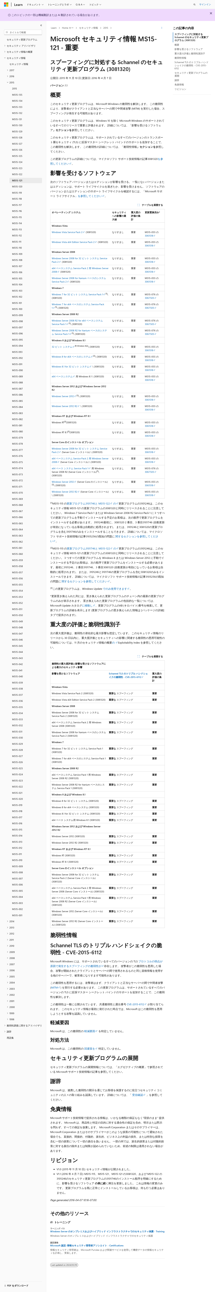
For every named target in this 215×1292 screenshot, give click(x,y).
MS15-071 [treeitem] (17, 486)
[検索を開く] (194, 5)
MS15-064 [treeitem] (17, 529)
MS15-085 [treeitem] (17, 400)
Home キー (68, 27)
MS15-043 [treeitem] (17, 658)
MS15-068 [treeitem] (17, 504)
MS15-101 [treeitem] (17, 303)
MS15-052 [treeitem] (17, 602)
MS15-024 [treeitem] (17, 774)
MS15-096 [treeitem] (17, 333)
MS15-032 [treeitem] (17, 725)
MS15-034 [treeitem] (17, 713)
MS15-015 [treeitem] (17, 829)
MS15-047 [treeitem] (17, 633)
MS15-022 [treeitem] (17, 786)
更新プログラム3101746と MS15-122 (88, 503)
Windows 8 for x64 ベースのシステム (71, 356)
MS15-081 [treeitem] (17, 425)
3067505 (149, 297)
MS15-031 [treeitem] (17, 731)
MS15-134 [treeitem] (17, 100)
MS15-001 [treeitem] (17, 915)
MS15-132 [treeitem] (17, 113)
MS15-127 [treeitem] (17, 143)
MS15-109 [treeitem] (17, 254)
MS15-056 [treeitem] (17, 578)
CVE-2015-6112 (135, 1004)
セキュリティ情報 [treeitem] (18, 64)
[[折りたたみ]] (41, 25)
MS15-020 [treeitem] (17, 798)
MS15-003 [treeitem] (17, 903)
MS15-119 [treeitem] (17, 192)
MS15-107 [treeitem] (17, 266)
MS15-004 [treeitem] (17, 896)
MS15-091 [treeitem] (17, 364)
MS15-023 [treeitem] (17, 780)
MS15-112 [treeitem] (17, 235)
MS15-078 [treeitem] (17, 443)
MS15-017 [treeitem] (17, 817)
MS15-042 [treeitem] (17, 664)
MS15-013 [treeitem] (17, 841)
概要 (177, 44)
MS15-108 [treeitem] (17, 260)
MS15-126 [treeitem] (17, 149)
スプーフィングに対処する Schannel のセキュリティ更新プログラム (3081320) (191, 37)
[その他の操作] (162, 28)
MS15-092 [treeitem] (17, 358)
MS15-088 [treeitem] (17, 382)
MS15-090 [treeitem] (17, 370)
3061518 (149, 235)
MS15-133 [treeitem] (17, 107)
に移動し (87, 605)
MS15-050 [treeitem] (17, 615)
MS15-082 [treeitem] (17, 419)
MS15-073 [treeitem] (17, 474)
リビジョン (180, 89)
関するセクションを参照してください (84, 581)
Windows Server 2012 (63, 396)
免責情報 (179, 84)
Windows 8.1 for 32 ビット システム (70, 366)
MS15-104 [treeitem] (17, 284)
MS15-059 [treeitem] (17, 560)
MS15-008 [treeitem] (17, 872)
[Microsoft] (6, 4)
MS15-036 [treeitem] (17, 700)
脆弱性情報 (180, 57)
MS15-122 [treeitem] (17, 174)
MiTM (54, 987)
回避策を (89, 1048)
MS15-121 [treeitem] (17, 180)
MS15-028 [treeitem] (17, 749)
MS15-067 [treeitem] (17, 511)
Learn (54, 27)
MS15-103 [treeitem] (17, 290)
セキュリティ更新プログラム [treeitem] (22, 39)
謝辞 (177, 80)
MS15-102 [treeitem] (17, 296)
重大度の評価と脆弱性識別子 (190, 53)
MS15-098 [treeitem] (17, 321)
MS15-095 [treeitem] (17, 339)
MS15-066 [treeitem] (17, 517)
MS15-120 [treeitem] (17, 186)
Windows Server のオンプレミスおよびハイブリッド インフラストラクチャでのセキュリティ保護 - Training (107, 1231)
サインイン (205, 4)
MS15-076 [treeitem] (17, 456)
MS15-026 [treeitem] (17, 762)
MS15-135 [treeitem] (17, 94)
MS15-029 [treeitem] (17, 743)
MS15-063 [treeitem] (17, 535)
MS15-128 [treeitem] (17, 137)
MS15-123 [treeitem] (17, 168)
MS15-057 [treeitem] (17, 572)
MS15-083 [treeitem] (17, 413)
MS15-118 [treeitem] (17, 198)
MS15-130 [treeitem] (17, 125)
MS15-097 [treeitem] (17, 327)
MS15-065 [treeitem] (17, 523)
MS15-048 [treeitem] (17, 627)
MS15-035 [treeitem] (17, 707)
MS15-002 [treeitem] (17, 909)
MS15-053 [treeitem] (17, 596)
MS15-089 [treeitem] (17, 376)
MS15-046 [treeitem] (17, 639)
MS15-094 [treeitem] (17, 345)
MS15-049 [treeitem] (17, 621)
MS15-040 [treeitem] (17, 676)
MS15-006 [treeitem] (17, 884)
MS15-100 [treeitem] (17, 309)
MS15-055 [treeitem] (17, 584)
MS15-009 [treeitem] (17, 866)
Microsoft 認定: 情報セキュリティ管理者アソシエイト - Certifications (86, 1245)
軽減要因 (89, 1031)
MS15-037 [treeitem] (17, 694)
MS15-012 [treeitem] (17, 847)
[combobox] (23, 32)
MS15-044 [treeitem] (17, 651)
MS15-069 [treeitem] (17, 498)
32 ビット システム (62, 346)
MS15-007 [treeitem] (17, 878)
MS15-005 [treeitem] (17, 890)
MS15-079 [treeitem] (17, 437)
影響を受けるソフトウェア (189, 49)
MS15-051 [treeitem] (17, 609)
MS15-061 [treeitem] (17, 547)
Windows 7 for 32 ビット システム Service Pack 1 (77, 294)
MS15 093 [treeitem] (17, 351)
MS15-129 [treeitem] (17, 131)
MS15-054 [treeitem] (17, 590)
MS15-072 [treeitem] (17, 480)
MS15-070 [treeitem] (17, 492)
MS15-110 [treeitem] (17, 247)
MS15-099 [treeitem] (17, 315)
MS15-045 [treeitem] (17, 645)
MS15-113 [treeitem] (17, 229)
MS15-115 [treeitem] (17, 217)
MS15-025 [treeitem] (17, 768)
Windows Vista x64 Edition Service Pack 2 (73, 242)
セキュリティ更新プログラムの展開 (191, 74)
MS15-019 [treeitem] (17, 805)
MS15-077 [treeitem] (17, 449)
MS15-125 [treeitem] (17, 156)
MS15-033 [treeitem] (17, 719)
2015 (105, 27)
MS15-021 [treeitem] (17, 792)
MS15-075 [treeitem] (17, 462)
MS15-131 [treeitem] (17, 119)
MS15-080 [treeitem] (17, 431)
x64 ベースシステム (62, 376)
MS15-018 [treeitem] (17, 811)
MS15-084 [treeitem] (17, 407)
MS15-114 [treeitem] (17, 223)
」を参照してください (88, 196)
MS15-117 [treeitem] (17, 205)
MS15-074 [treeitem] (17, 468)
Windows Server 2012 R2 (64, 406)
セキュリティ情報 (88, 27)
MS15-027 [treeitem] (17, 756)
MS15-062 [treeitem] (17, 541)
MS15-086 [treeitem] (17, 394)
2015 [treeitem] (14, 88)
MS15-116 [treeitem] (17, 211)
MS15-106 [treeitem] (17, 272)
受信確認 (137, 1095)
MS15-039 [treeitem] (17, 682)
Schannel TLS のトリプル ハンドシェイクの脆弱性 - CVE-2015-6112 (191, 65)
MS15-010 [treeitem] (17, 860)
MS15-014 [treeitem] (17, 835)
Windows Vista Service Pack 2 (67, 232)
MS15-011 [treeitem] (17, 854)
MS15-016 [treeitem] (17, 823)
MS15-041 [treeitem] (17, 670)
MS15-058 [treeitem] (17, 566)
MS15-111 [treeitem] (16, 241)
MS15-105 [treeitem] (17, 278)
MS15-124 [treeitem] (17, 162)
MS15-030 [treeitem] (17, 737)
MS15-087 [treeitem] (17, 388)
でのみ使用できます (114, 588)
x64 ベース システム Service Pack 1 (70, 468)
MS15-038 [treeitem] (17, 688)
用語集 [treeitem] (10, 1037)
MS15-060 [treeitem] (17, 553)
